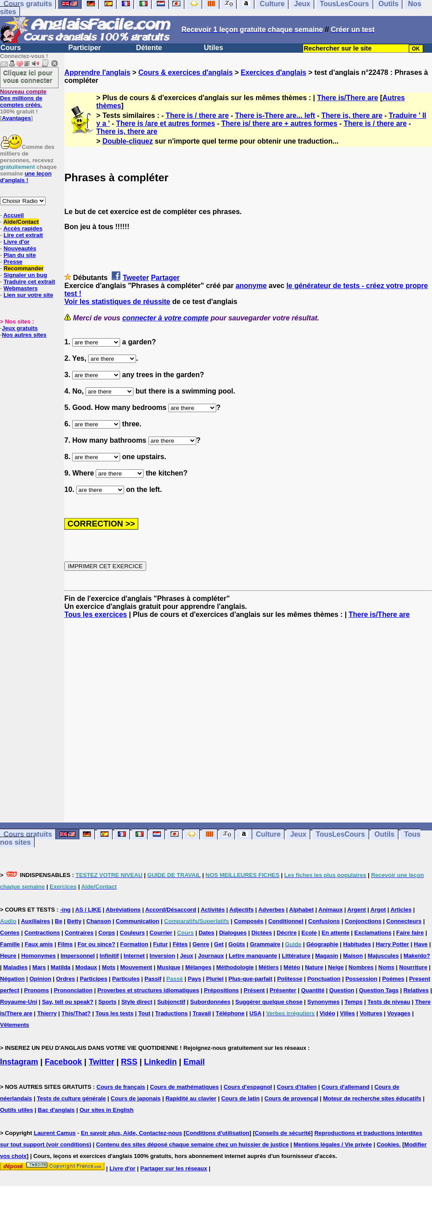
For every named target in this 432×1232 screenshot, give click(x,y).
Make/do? (417, 955)
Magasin (326, 955)
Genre (200, 944)
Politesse (289, 978)
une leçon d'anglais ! (25, 176)
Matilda (60, 967)
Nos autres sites (24, 334)
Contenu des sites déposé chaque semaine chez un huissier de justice (192, 1144)
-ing (65, 909)
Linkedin (160, 1061)
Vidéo (327, 1013)
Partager (165, 277)
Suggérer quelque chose (269, 1001)
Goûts (236, 944)
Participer (84, 47)
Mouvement (136, 967)
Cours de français (121, 1087)
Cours (10, 47)
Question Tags (378, 990)
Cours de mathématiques (184, 1087)
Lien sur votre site (28, 295)
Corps (106, 932)
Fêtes (180, 944)
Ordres (65, 978)
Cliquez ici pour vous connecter (28, 76)
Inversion (162, 955)
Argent (356, 909)
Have (421, 944)
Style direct (136, 1001)
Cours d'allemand (346, 1087)
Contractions (42, 932)
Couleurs (132, 932)
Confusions (324, 921)
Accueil (13, 215)
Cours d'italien (297, 1087)
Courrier (161, 932)
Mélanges (198, 967)
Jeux (298, 834)
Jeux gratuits (20, 328)
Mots (108, 967)
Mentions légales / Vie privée (333, 1144)
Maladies (15, 967)
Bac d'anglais (56, 1110)
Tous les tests (114, 1013)
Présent (254, 990)
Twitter (101, 1061)
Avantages (16, 118)
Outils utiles (16, 1110)
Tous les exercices (95, 614)
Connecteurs (403, 921)
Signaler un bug (25, 275)
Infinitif (109, 955)
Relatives (415, 990)
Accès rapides (22, 228)
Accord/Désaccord (170, 909)
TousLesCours (340, 834)
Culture (268, 834)
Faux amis (39, 944)
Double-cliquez (127, 141)
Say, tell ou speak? (67, 1001)
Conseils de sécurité (283, 1133)
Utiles (213, 47)
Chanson (98, 921)
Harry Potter (392, 944)
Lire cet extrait (23, 235)
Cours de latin (240, 1098)
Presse (13, 261)
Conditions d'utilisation (217, 1133)
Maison (353, 955)
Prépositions (221, 990)
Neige (335, 967)
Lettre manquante (253, 955)
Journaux (211, 955)
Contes (9, 932)
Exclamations (373, 932)
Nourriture (413, 967)
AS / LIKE (88, 909)
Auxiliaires (35, 921)
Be (58, 921)
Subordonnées (210, 1001)
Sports (107, 1001)
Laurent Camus (55, 1133)
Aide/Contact (21, 221)
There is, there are (351, 115)
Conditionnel (285, 921)
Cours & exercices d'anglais (185, 72)
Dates (206, 932)
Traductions (171, 1013)
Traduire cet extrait (29, 281)
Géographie (322, 944)
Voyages (399, 1013)
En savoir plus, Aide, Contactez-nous (131, 1133)
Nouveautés (20, 248)
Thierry (47, 1013)
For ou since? (96, 944)
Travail (202, 1013)
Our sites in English (106, 1110)
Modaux (86, 967)
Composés (248, 921)
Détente (149, 47)
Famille (10, 944)
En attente (336, 932)
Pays (194, 978)
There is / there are (197, 115)
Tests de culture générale (71, 1098)
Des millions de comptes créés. (23, 98)
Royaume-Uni (18, 1001)
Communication (137, 921)
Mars (39, 967)
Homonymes (38, 955)
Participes (93, 978)
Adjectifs (242, 909)
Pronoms (36, 990)
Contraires (79, 932)
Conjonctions (363, 921)
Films (65, 944)
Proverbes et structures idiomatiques (148, 990)
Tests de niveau (388, 1001)
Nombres (361, 967)
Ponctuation (323, 978)
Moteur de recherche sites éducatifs (372, 1098)
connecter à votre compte (165, 318)
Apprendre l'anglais (97, 72)
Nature (314, 967)
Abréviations (123, 909)
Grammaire (265, 944)
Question (341, 990)
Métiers (268, 967)
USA (255, 1013)
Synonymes (323, 1001)
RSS (129, 1061)
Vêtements (14, 1024)
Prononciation (73, 990)
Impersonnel (78, 955)
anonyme (251, 285)
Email (194, 1061)
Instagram (19, 1061)
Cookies (388, 1144)
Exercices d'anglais (273, 72)
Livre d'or (17, 241)
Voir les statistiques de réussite (117, 301)
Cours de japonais (136, 1098)
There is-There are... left (275, 115)
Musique (168, 967)
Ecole (309, 932)
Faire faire (410, 932)
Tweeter (136, 277)
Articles (401, 909)
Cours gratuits (28, 834)
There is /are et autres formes (165, 123)
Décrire (287, 932)
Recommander (23, 268)
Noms (386, 967)
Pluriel (215, 978)
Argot (378, 909)
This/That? (76, 1013)
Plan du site (20, 255)
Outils (384, 834)
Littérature (296, 955)
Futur (160, 944)
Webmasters (21, 288)
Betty (74, 921)
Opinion (40, 978)
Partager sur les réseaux (173, 1168)
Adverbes (271, 909)
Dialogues (232, 932)
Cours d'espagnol (248, 1087)
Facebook (63, 1061)
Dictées (261, 932)
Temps (353, 1001)
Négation (12, 978)
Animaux (331, 909)
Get (219, 944)
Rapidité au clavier (190, 1098)
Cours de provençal (291, 1098)
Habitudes (357, 944)
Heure (8, 955)
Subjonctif (171, 1001)
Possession (361, 978)
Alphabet (301, 909)
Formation (134, 944)
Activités (213, 909)
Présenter (283, 990)
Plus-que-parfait (250, 978)
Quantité (312, 990)
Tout (144, 1013)
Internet (134, 955)
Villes (347, 1013)
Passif (152, 978)
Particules (126, 978)
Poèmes (393, 978)
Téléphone (230, 1013)
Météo (292, 967)
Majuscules (383, 955)
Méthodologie (235, 967)
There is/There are (347, 97)
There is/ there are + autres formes (280, 123)
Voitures (371, 1013)
